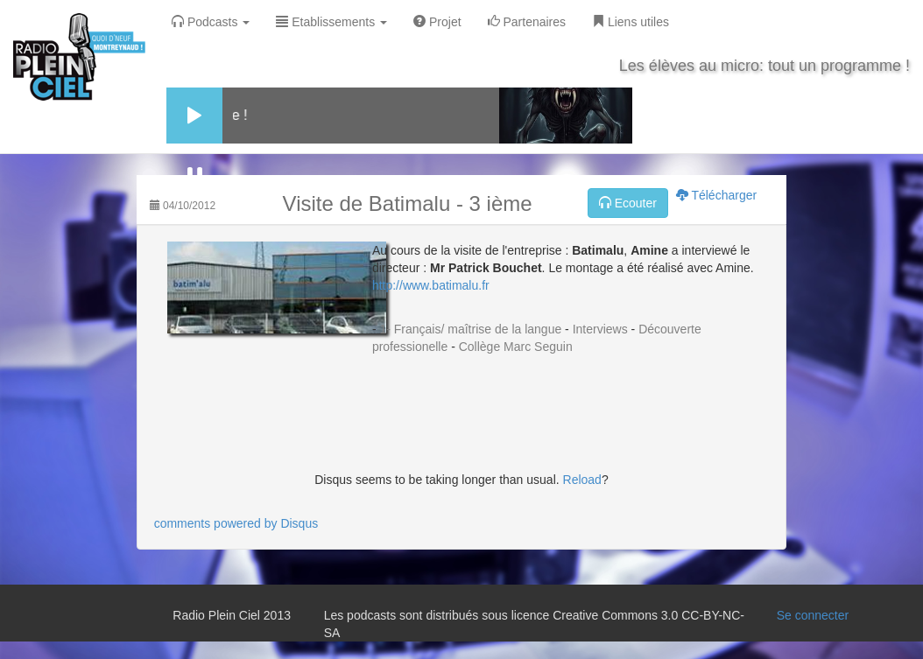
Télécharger (716, 195)
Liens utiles (630, 22)
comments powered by (236, 523)
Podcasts (211, 22)
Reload (582, 480)
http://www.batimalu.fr (431, 285)
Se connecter (813, 615)
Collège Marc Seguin (516, 347)
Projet (437, 22)
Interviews (600, 329)
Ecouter (628, 203)
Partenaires (527, 22)
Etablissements (331, 22)
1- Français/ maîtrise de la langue (470, 329)
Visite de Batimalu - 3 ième (407, 203)
